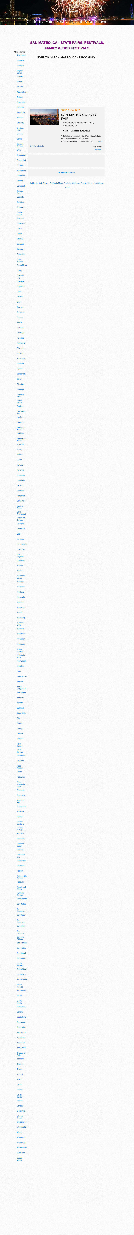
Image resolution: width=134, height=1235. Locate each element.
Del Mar (20, 297)
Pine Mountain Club (21, 784)
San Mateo (21, 948)
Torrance (20, 1059)
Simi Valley (21, 1007)
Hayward (20, 422)
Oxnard (20, 734)
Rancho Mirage (20, 829)
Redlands (21, 839)
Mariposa (21, 587)
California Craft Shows (39, 183)
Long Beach (22, 544)
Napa (19, 671)
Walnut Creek (20, 1117)
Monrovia (21, 634)
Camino (20, 181)
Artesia (20, 87)
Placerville (21, 795)
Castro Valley (19, 213)
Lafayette (21, 501)
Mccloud (20, 602)
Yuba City (21, 1153)
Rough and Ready (21, 888)
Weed (19, 1132)
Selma (19, 996)
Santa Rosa (21, 990)
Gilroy (19, 379)
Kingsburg (21, 475)
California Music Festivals (60, 183)
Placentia (21, 790)
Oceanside (21, 713)
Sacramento (22, 899)
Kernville (20, 470)
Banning (20, 107)
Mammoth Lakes (21, 577)
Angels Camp (20, 72)
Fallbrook (21, 333)
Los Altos (21, 549)
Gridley (20, 406)
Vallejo (19, 1090)
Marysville (21, 597)
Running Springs (20, 894)
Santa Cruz (21, 974)
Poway (19, 817)
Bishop (20, 134)
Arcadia (20, 76)
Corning (20, 249)
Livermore (21, 529)
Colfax (19, 234)
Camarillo (21, 176)
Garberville (21, 374)
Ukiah (19, 1084)
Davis (19, 292)
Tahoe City (21, 1032)
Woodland (21, 1137)
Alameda (20, 60)
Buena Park (21, 160)
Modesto (20, 629)
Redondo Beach (20, 845)
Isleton (19, 455)
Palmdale (21, 756)
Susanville (21, 1027)
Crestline (20, 281)
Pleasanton (21, 806)
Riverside (20, 866)
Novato (20, 703)
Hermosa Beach (20, 428)
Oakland (20, 708)
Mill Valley (21, 618)
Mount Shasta (20, 650)
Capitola (20, 197)
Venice (19, 1101)
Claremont (21, 223)
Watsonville (21, 1122)
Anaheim (20, 65)
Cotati (19, 270)
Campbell (21, 186)
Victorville (21, 1111)
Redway (20, 850)
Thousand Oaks (21, 1054)
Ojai (18, 718)
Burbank (20, 165)
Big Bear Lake (20, 129)
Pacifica (20, 739)
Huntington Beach (21, 439)
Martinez (20, 592)
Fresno (20, 369)
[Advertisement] (67, 33)
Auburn (20, 97)
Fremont (20, 364)
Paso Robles (20, 767)
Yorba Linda (22, 1148)
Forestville (21, 358)
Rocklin (20, 871)
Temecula (21, 1043)
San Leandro (20, 932)
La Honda (21, 480)
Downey (20, 307)
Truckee (20, 1064)
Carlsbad (20, 202)
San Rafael (21, 953)
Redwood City (21, 856)
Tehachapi (21, 1038)
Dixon (19, 302)
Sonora (20, 1012)
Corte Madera (20, 260)
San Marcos (22, 943)
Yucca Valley (19, 1159)
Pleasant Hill (20, 801)
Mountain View (21, 656)
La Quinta (21, 496)
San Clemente (21, 910)
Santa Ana (21, 958)
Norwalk (20, 698)
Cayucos (20, 218)
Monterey (21, 639)
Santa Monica (20, 986)
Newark (20, 681)
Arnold (19, 82)
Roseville (20, 882)
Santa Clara (21, 969)
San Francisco (21, 921)
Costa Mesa (22, 265)
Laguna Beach (20, 507)
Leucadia (20, 524)
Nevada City (22, 676)
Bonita (19, 139)
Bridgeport (21, 155)
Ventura (20, 1106)
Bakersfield (21, 102)
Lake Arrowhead (21, 513)
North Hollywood (21, 688)
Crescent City (20, 276)
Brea (19, 150)
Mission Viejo (20, 624)
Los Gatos (21, 560)
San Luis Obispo (20, 938)
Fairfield (20, 328)
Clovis (19, 228)
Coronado (21, 254)
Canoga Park (20, 192)
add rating (98, 149)
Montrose (21, 644)
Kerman (20, 465)
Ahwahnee (21, 55)
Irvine (19, 449)
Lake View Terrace (21, 519)
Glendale (20, 384)
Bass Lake (21, 112)
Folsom (20, 353)
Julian (19, 460)
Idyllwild (20, 444)
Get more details (37, 146)
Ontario (20, 723)
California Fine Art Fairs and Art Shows (88, 183)
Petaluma (21, 777)
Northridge (21, 692)
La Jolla (20, 485)
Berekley (20, 123)
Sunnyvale (21, 1022)
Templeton (21, 1048)
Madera (20, 565)
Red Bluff (20, 833)
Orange (20, 728)
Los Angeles (20, 555)
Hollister (20, 433)
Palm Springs (20, 751)
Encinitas (20, 312)
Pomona (20, 811)
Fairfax (20, 322)
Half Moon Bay (21, 412)
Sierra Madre (19, 1002)
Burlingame (21, 170)
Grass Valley (19, 401)
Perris (19, 772)
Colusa (20, 239)
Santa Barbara (20, 964)
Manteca (20, 582)
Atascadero (21, 92)
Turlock (20, 1074)
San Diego (21, 915)
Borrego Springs (20, 145)
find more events (66, 173)
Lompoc (20, 539)
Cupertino (21, 286)
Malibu (19, 571)
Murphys (20, 666)
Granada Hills (20, 395)
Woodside (21, 1142)
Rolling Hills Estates (22, 877)
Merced (20, 612)
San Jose (21, 926)
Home (66, 187)
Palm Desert (19, 745)
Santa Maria (22, 979)
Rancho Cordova (20, 823)
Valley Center (19, 1096)
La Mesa (20, 491)
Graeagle (20, 389)
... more (99, 141)
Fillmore (20, 348)
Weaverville (21, 1127)
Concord (20, 244)
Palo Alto (20, 761)
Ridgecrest (21, 861)
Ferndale (20, 338)
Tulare (19, 1069)
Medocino (21, 607)
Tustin (19, 1079)
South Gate (21, 1017)
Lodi (18, 534)
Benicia (20, 118)
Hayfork (20, 417)
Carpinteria (21, 207)
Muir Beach (21, 661)
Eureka (19, 317)
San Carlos (21, 904)
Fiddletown (21, 343)
